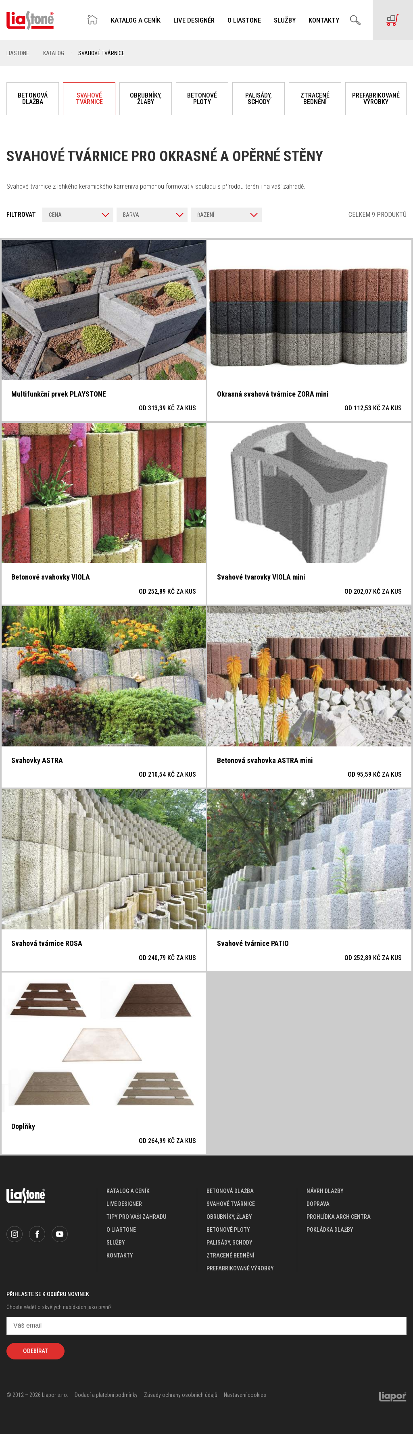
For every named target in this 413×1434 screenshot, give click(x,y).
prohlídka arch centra (339, 1217)
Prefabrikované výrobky (376, 98)
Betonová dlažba (33, 98)
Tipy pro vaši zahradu (136, 1217)
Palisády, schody (258, 98)
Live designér (194, 20)
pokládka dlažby (330, 1229)
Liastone (17, 53)
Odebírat (35, 1351)
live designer (124, 1204)
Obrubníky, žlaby (146, 98)
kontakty (119, 1255)
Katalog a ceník (136, 20)
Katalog (53, 53)
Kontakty (324, 20)
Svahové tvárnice (89, 98)
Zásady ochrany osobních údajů (180, 1395)
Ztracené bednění (315, 98)
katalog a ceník (128, 1191)
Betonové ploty (202, 98)
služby (115, 1242)
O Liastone (244, 20)
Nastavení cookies (245, 1395)
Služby (285, 20)
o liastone (121, 1229)
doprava (318, 1204)
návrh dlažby (325, 1191)
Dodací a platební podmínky (106, 1395)
